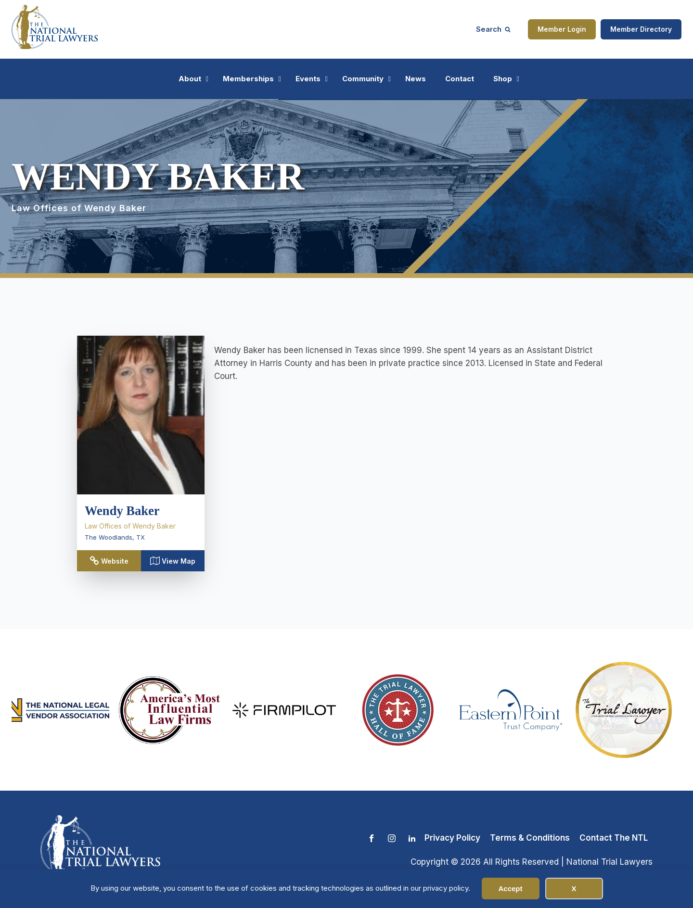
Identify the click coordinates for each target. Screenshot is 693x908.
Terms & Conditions (530, 838)
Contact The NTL (613, 838)
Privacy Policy (452, 838)
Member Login (562, 29)
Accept (510, 888)
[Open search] (493, 29)
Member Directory (641, 29)
